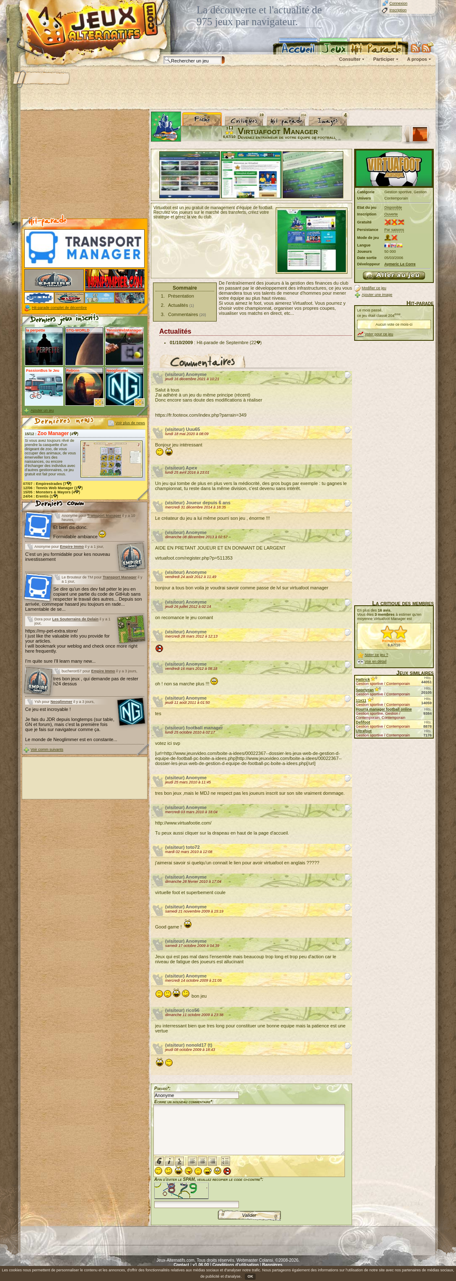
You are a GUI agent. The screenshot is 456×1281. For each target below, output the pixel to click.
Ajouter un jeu (42, 410)
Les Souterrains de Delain (75, 619)
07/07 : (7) (47, 484)
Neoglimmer (62, 702)
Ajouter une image (377, 295)
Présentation (181, 295)
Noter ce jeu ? (376, 655)
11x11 (361, 700)
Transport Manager (104, 515)
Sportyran (365, 690)
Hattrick (363, 679)
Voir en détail (375, 661)
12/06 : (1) (53, 488)
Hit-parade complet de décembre (59, 308)
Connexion (398, 3)
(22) (256, 342)
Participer (383, 59)
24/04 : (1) (40, 496)
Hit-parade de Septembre (223, 342)
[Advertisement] (227, 88)
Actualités (178, 305)
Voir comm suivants (47, 749)
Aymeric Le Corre (400, 264)
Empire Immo (72, 547)
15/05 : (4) (51, 492)
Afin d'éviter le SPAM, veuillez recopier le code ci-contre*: (208, 1192)
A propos (417, 59)
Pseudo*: (162, 1088)
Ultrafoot (364, 731)
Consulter (349, 59)
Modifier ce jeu (374, 288)
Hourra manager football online (384, 709)
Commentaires (183, 314)
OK (250, 1276)
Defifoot (363, 722)
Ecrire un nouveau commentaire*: (184, 1101)
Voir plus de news (130, 423)
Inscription (398, 10)
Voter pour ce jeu (379, 334)
